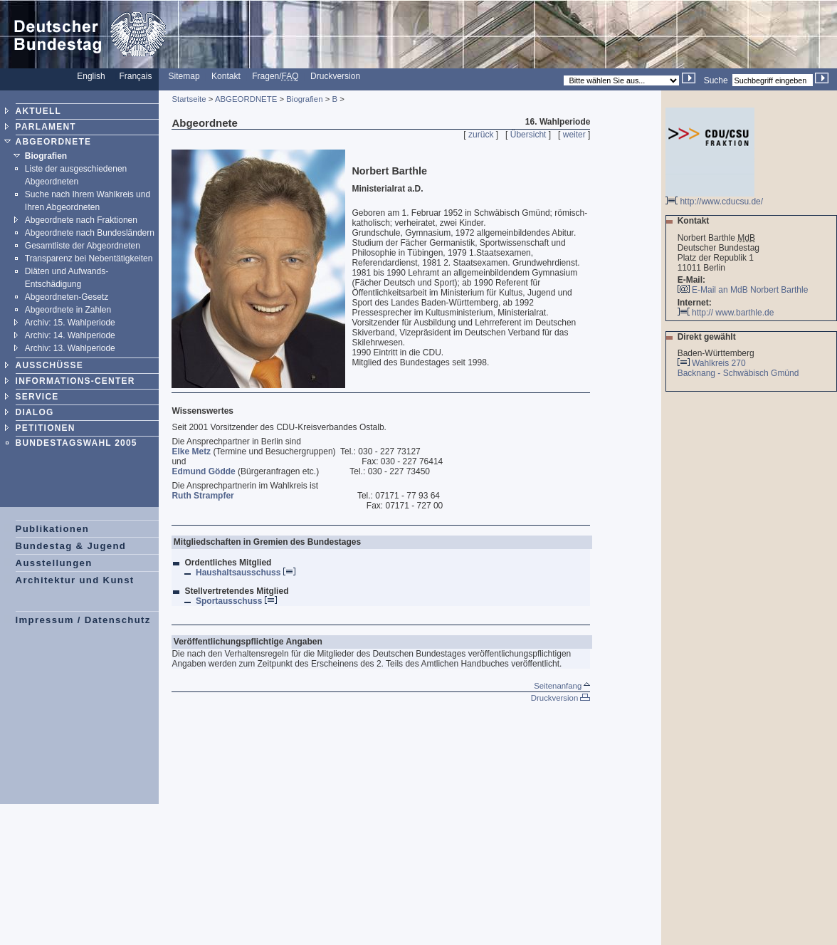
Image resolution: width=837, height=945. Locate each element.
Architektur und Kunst (75, 580)
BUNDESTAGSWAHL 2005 (76, 443)
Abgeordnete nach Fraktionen (81, 220)
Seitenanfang (562, 686)
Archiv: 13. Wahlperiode (70, 348)
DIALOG (35, 412)
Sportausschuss (236, 601)
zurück (480, 135)
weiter (574, 135)
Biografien (46, 156)
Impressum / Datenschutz (83, 620)
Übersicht (528, 135)
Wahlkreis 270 (719, 363)
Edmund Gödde (203, 471)
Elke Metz (191, 451)
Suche (716, 80)
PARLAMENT (46, 127)
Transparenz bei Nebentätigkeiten (89, 258)
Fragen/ (275, 76)
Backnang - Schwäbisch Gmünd (739, 373)
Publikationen (53, 528)
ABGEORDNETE (54, 142)
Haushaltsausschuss (245, 573)
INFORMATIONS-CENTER (75, 381)
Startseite (189, 99)
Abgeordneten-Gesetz (66, 297)
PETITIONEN (45, 428)
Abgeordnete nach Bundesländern (89, 233)
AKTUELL (38, 111)
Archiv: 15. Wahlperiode (70, 323)
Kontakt (226, 76)
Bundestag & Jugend (71, 546)
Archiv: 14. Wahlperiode (70, 335)
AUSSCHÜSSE (49, 365)
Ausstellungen (54, 563)
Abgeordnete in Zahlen (68, 310)
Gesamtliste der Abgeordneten (82, 246)
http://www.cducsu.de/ (714, 198)
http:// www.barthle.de (726, 313)
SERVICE (37, 397)
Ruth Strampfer (202, 496)
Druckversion (335, 76)
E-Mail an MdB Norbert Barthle (750, 290)
